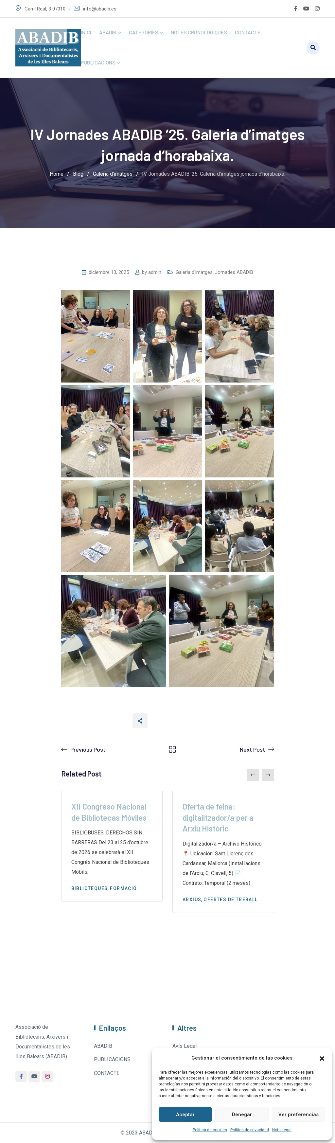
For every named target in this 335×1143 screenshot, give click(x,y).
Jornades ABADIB (234, 272)
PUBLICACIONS (98, 62)
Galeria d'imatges (194, 272)
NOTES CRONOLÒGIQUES (199, 32)
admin (154, 272)
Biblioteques (89, 888)
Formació (123, 888)
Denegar (242, 1114)
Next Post (252, 749)
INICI (86, 32)
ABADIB (107, 32)
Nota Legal (281, 1130)
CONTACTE (247, 32)
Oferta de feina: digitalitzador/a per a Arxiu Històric (218, 817)
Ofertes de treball (230, 899)
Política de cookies (210, 1130)
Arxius (192, 899)
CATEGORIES (143, 32)
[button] (322, 1058)
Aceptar (185, 1114)
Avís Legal (184, 1046)
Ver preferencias (298, 1114)
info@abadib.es (99, 9)
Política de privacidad (249, 1130)
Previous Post (87, 749)
